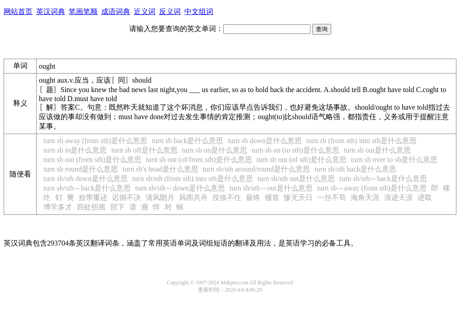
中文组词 (198, 11)
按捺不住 (226, 197)
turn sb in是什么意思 (75, 150)
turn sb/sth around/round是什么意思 (256, 169)
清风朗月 (160, 197)
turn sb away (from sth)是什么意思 (95, 140)
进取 (425, 197)
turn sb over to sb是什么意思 (394, 159)
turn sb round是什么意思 (80, 169)
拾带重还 (93, 197)
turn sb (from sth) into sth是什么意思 (361, 140)
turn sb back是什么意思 (187, 140)
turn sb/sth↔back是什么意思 (383, 178)
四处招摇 (91, 207)
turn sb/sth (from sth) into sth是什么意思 (192, 178)
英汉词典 (50, 11)
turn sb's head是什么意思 (160, 169)
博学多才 (57, 207)
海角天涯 (365, 197)
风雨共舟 (193, 197)
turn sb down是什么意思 (265, 140)
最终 (253, 197)
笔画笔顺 (83, 11)
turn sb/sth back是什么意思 (355, 169)
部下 (117, 207)
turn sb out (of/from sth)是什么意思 (199, 159)
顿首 (272, 197)
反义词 (170, 11)
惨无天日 (298, 197)
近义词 (144, 11)
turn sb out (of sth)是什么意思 (302, 159)
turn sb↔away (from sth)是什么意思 (372, 188)
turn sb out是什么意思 (377, 150)
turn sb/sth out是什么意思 (296, 178)
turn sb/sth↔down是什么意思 (180, 188)
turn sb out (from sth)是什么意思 (92, 159)
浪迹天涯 (398, 197)
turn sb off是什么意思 (144, 150)
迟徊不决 (126, 197)
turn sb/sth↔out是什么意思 (271, 188)
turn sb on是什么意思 (214, 150)
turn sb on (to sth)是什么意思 (295, 150)
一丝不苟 (331, 197)
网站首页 (18, 11)
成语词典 (115, 11)
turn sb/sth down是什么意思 (85, 178)
